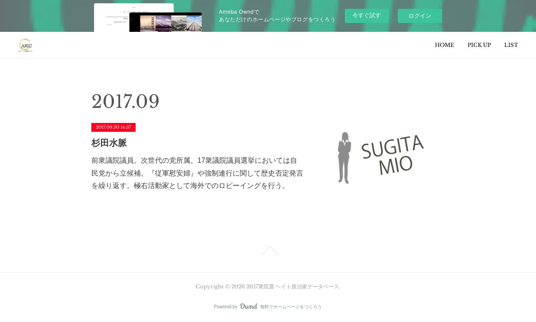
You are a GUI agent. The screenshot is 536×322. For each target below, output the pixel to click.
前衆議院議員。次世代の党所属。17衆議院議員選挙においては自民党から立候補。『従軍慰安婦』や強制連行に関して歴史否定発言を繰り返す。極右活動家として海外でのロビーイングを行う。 (197, 173)
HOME (444, 45)
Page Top (268, 251)
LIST (511, 45)
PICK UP (479, 45)
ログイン (419, 15)
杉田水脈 (109, 143)
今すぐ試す (366, 15)
